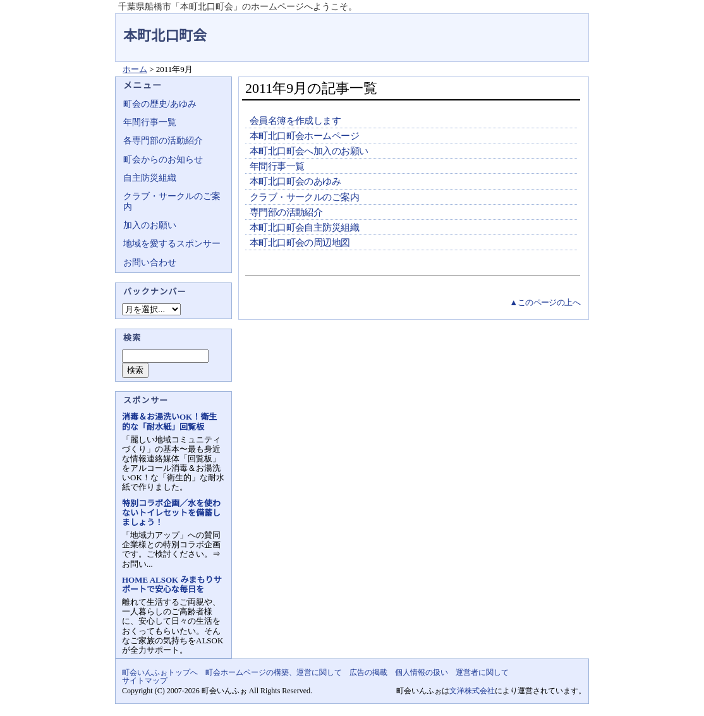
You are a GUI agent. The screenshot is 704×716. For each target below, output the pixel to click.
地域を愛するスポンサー (172, 243)
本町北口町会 (165, 36)
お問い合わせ (149, 262)
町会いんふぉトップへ (160, 672)
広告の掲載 (368, 672)
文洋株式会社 (472, 690)
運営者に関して (482, 672)
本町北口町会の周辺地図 (300, 243)
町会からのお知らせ (163, 159)
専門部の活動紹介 (286, 212)
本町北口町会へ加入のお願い (309, 151)
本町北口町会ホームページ (304, 136)
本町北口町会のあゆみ (295, 181)
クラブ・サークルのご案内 (304, 197)
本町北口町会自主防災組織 (304, 227)
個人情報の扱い (421, 672)
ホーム (135, 69)
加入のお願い (149, 225)
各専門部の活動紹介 (163, 140)
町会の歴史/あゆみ (160, 104)
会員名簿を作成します (295, 121)
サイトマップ (144, 680)
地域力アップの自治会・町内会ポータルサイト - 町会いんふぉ (541, 28)
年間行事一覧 (277, 166)
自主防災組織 (149, 178)
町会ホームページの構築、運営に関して (273, 672)
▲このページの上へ (544, 302)
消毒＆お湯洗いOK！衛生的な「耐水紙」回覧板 (169, 421)
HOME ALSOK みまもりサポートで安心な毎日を (171, 584)
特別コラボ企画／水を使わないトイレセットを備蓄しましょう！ (171, 513)
